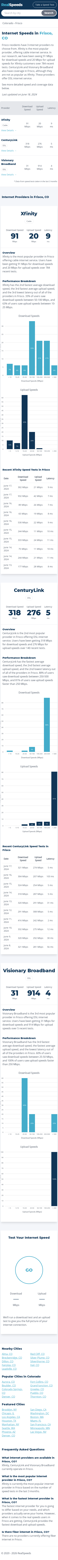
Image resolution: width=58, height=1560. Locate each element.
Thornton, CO (38, 1396)
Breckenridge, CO (12, 1357)
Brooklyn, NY (9, 1409)
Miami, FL (35, 1420)
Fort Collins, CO (39, 1382)
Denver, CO (8, 1396)
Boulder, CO (9, 1385)
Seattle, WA (8, 1428)
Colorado (7, 23)
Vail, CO (34, 1365)
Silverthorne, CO (39, 1361)
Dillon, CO (7, 1361)
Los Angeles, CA (11, 1417)
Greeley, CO (37, 1389)
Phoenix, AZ (8, 1432)
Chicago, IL (8, 1413)
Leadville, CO (9, 1369)
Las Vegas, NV (38, 1432)
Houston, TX (9, 1420)
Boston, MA (37, 1417)
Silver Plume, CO (39, 1357)
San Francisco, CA (40, 1424)
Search (48, 12)
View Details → (9, 130)
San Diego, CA (38, 1409)
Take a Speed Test (44, 4)
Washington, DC (39, 1413)
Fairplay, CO (9, 1365)
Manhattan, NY (10, 1424)
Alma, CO (7, 1354)
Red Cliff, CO (37, 1354)
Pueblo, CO (36, 1393)
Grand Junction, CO (41, 1385)
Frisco (18, 23)
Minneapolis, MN (40, 1428)
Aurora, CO (8, 1382)
